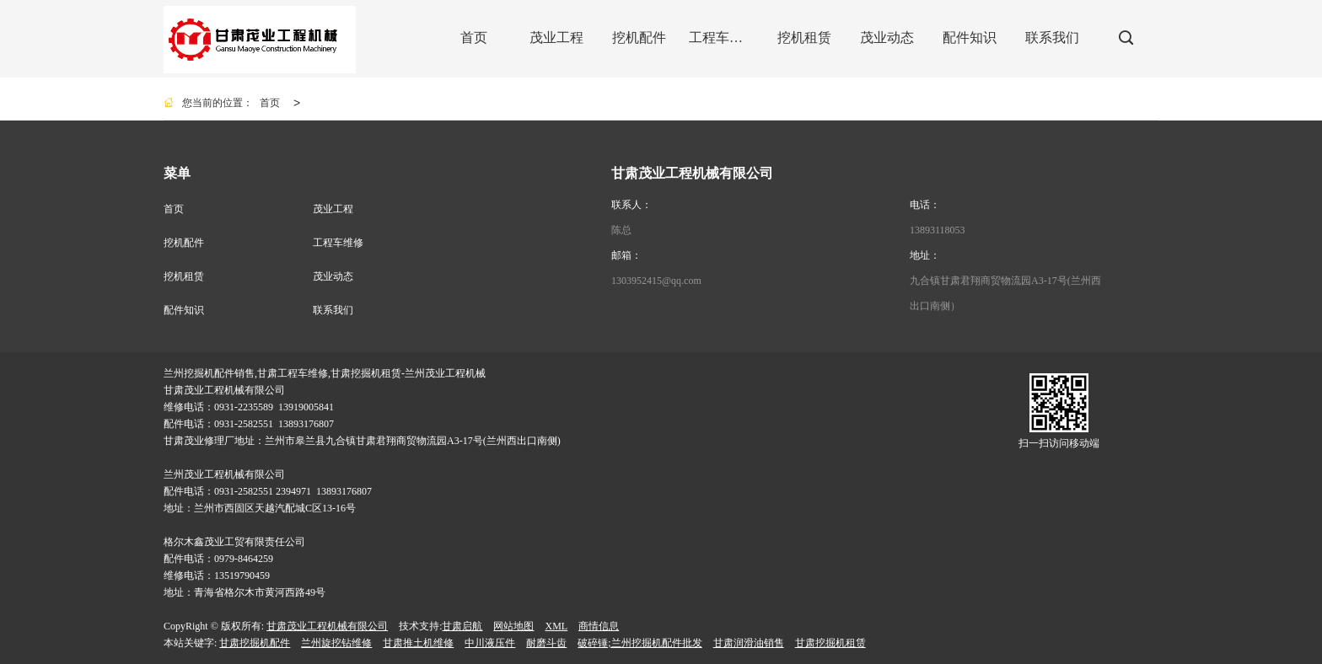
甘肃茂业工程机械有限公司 (327, 626)
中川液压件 (490, 643)
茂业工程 (333, 209)
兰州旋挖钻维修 (336, 643)
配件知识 (184, 310)
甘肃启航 (462, 626)
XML (556, 626)
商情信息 (598, 626)
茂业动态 (333, 276)
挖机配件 (184, 243)
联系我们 (333, 310)
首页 (270, 103)
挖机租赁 (184, 276)
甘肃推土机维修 (418, 643)
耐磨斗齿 (546, 643)
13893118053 (937, 230)
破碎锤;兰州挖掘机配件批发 (639, 643)
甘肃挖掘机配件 (254, 643)
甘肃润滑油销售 (748, 643)
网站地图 (513, 626)
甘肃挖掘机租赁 (830, 643)
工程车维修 (338, 243)
